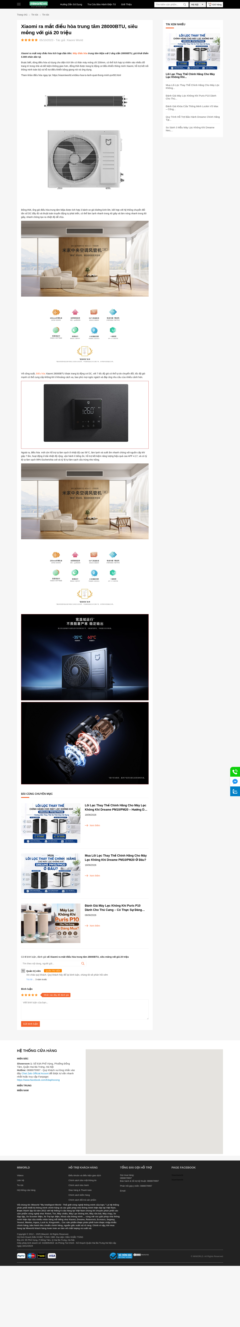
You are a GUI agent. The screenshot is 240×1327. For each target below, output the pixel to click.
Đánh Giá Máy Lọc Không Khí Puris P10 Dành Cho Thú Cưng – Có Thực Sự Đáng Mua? (113, 908)
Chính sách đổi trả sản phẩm (82, 1200)
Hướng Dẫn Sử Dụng (71, 4)
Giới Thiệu (126, 4)
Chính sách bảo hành (79, 1185)
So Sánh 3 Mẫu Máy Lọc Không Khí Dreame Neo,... (190, 129)
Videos (20, 1175)
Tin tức (20, 1185)
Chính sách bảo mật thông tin (82, 1180)
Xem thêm (92, 825)
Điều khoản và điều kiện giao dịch (85, 1175)
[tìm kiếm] (185, 4)
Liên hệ (20, 1180)
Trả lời (29, 979)
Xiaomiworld (177, 1175)
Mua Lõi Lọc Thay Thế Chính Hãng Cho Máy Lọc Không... (192, 86)
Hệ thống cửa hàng (26, 1190)
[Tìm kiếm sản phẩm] (171, 4)
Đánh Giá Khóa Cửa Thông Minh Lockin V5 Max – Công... (192, 108)
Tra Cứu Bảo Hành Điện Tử (101, 4)
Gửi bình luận (30, 1023)
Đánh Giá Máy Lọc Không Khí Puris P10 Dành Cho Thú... (191, 97)
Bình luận (27, 989)
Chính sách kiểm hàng (79, 1195)
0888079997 (146, 1186)
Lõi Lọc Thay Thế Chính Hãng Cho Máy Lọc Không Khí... (190, 75)
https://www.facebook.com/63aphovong (38, 1079)
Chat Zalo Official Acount (35, 1073)
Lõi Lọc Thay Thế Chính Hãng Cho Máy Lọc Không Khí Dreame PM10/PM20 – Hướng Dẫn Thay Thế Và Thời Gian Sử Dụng (116, 808)
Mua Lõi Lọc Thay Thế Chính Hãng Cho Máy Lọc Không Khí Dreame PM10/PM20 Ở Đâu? (116, 857)
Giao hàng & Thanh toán (80, 1190)
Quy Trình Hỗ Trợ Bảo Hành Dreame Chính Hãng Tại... (193, 118)
